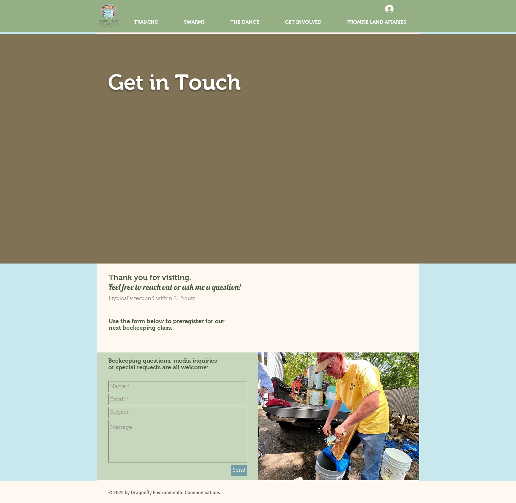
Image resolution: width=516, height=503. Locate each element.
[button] (303, 22)
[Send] (239, 470)
